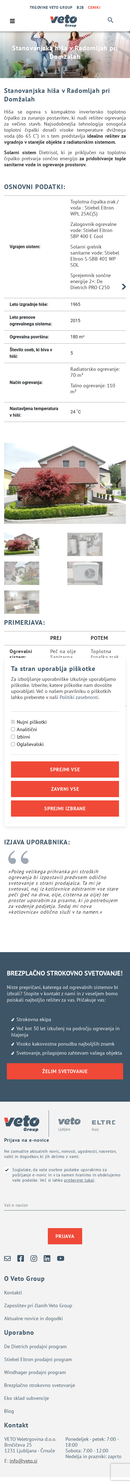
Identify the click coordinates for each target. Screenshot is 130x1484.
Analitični (27, 729)
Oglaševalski (30, 744)
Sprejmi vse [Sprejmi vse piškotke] (65, 769)
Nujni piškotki (32, 722)
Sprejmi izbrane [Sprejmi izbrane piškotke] (65, 808)
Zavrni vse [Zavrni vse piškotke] (65, 789)
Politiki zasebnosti (79, 697)
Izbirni (23, 737)
